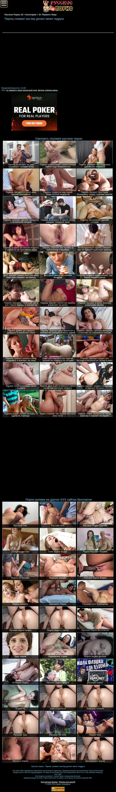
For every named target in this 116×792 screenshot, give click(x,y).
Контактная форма (49, 782)
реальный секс (30, 90)
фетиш (41, 90)
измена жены (51, 90)
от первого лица (14, 90)
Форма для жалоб (67, 782)
